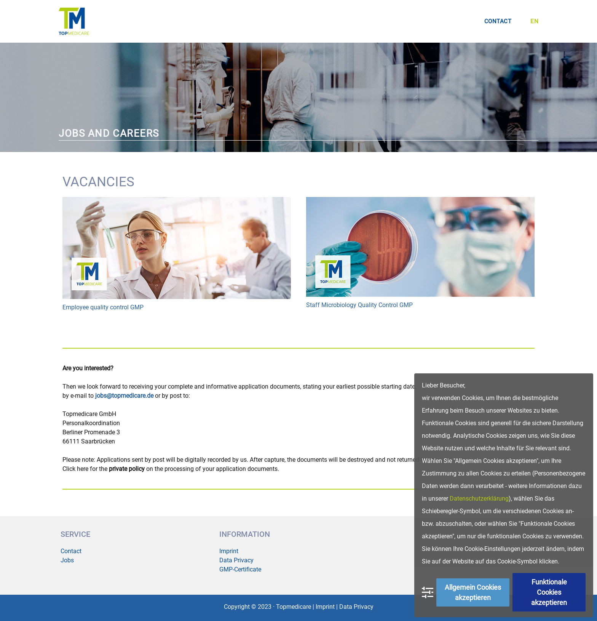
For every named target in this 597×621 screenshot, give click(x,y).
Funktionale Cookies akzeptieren (549, 592)
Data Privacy (236, 560)
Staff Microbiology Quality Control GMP (359, 305)
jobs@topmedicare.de (124, 395)
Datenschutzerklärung (479, 498)
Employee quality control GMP (103, 307)
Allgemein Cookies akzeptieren (473, 592)
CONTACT (498, 21)
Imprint (228, 551)
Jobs (67, 560)
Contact (71, 551)
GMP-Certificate (240, 569)
